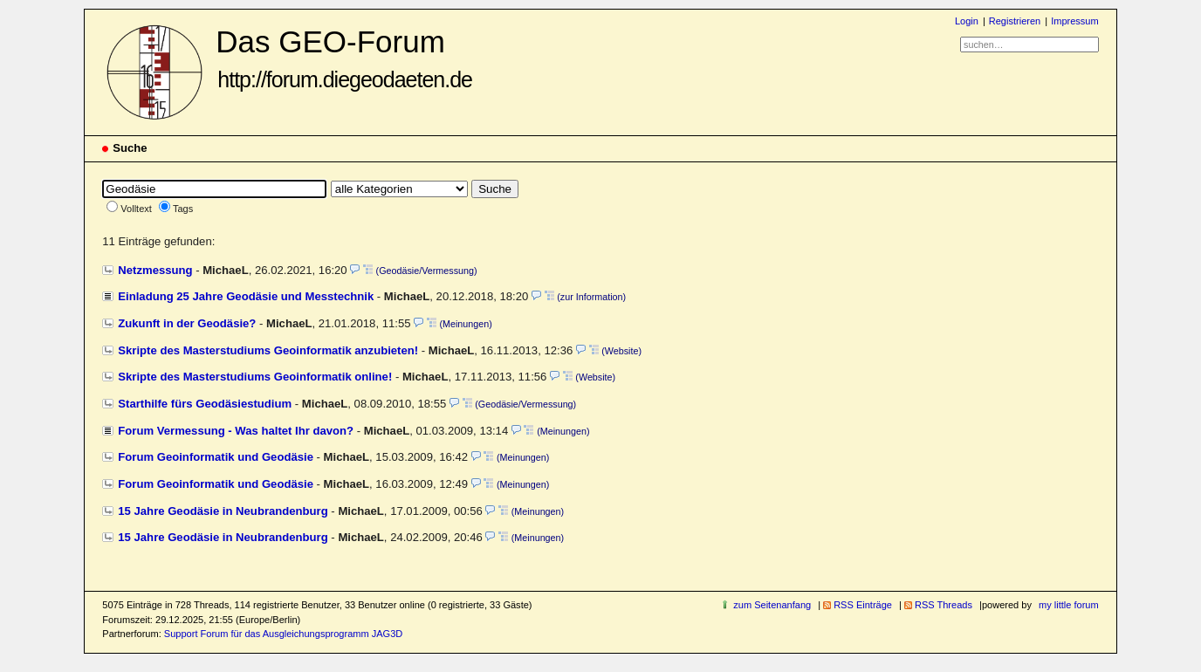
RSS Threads (943, 605)
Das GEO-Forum (344, 58)
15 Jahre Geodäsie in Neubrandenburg (222, 511)
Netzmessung (155, 270)
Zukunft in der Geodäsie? (187, 323)
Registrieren (1014, 21)
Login (966, 21)
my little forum (1069, 605)
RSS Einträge (863, 605)
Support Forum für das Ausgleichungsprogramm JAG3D (283, 633)
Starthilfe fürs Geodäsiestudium (205, 403)
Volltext (136, 208)
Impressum (1075, 21)
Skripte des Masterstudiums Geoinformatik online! (255, 376)
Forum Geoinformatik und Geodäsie (215, 456)
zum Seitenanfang (772, 605)
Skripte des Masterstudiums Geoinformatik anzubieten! (268, 350)
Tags (183, 208)
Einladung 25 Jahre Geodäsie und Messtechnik (246, 296)
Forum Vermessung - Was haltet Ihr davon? (235, 430)
